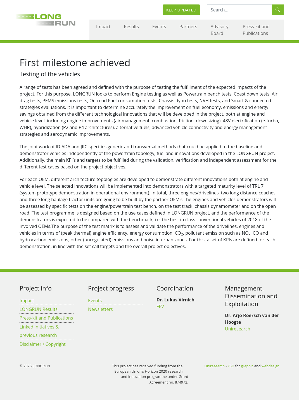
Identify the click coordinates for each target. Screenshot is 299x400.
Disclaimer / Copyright (43, 344)
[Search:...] (239, 9)
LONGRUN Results (39, 309)
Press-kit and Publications (256, 29)
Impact (103, 26)
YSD (231, 365)
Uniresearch (237, 329)
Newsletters (100, 309)
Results (131, 26)
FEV (160, 306)
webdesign (270, 365)
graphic (247, 365)
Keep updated (181, 10)
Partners (188, 26)
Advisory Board (220, 29)
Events (159, 26)
